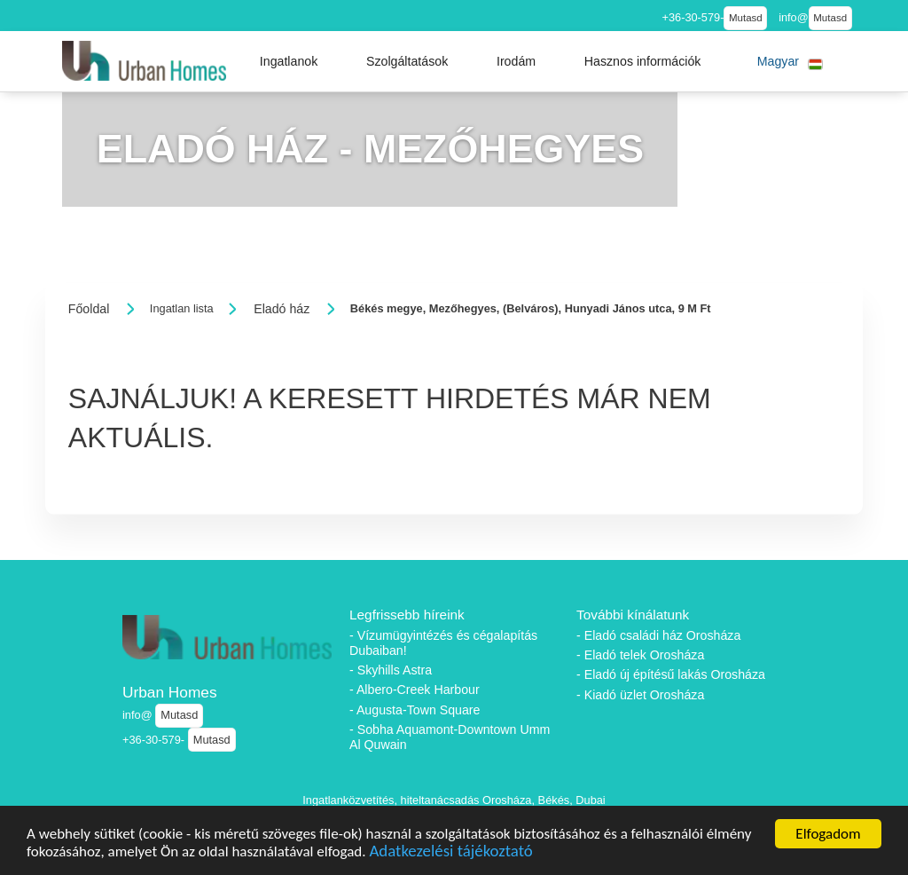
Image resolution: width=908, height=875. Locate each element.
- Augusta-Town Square (414, 710)
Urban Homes (169, 692)
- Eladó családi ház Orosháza (658, 635)
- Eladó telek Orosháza (640, 655)
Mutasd (746, 17)
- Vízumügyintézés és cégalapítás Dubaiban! (443, 643)
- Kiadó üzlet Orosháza (640, 695)
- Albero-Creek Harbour (414, 689)
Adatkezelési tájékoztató (450, 854)
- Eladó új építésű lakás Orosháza (670, 674)
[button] (289, 61)
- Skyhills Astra (390, 670)
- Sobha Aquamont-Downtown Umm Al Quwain (449, 737)
